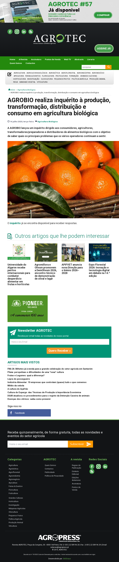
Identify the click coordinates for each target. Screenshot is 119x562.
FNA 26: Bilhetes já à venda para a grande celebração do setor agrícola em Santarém (50, 369)
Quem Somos (16, 63)
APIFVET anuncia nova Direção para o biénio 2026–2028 (72, 268)
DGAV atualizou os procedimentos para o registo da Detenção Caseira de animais (49, 396)
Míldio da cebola (16, 385)
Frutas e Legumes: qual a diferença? (26, 375)
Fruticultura (62, 76)
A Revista (23, 59)
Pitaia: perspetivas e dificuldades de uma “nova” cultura (36, 372)
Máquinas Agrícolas (17, 508)
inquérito (15, 223)
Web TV (67, 59)
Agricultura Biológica (37, 73)
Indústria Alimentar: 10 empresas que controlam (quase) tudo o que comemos (47, 382)
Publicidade (50, 472)
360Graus (67, 559)
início (11, 90)
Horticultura (19, 79)
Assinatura (36, 59)
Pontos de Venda (53, 59)
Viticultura (42, 82)
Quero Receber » (60, 350)
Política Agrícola (80, 79)
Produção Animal (97, 79)
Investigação (33, 79)
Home (12, 59)
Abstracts (79, 59)
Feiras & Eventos (32, 76)
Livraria (90, 59)
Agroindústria (83, 73)
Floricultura (48, 76)
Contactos (30, 63)
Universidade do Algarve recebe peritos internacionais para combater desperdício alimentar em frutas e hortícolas (19, 274)
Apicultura (19, 76)
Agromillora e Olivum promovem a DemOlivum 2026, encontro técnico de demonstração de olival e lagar (46, 271)
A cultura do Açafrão (18, 389)
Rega (15, 82)
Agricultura (19, 73)
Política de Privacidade (54, 476)
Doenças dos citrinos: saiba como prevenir (29, 399)
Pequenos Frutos (62, 79)
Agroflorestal (68, 73)
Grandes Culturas (88, 76)
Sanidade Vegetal (27, 82)
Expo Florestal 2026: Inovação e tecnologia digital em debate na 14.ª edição (99, 270)
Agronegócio (98, 73)
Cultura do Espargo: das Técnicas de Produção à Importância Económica (44, 392)
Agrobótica (54, 73)
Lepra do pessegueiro (19, 379)
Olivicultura (47, 79)
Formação (74, 76)
